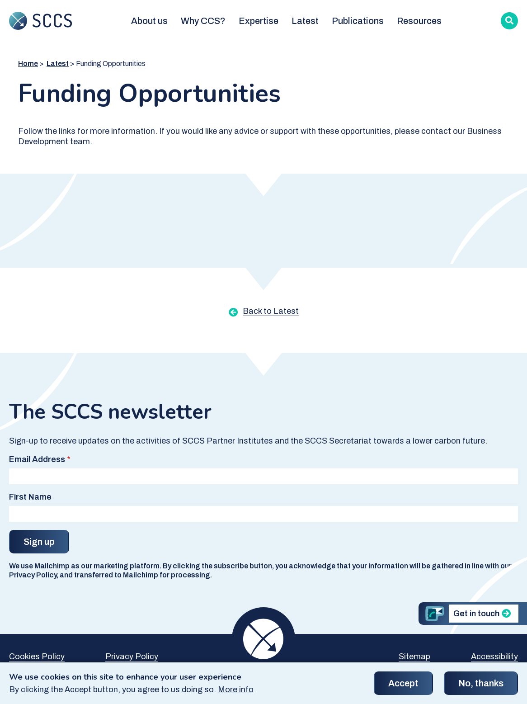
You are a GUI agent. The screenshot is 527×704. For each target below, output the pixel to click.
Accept (403, 687)
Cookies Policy (37, 656)
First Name (30, 496)
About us (149, 21)
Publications (358, 21)
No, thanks (480, 687)
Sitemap (414, 656)
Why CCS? (203, 21)
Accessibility (494, 656)
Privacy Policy (131, 656)
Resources (419, 21)
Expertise (258, 21)
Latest (305, 21)
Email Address (37, 459)
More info (236, 693)
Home (28, 63)
